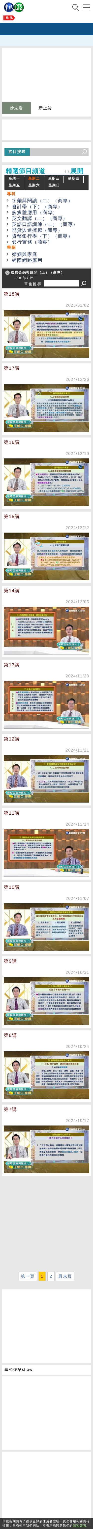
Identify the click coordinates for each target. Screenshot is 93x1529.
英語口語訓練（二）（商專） (45, 224)
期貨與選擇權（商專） (37, 230)
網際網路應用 (27, 260)
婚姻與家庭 (24, 254)
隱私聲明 (79, 1525)
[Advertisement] (46, 1223)
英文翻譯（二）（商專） (40, 218)
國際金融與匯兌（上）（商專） (37, 272)
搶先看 (16, 108)
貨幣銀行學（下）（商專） (42, 236)
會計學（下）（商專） (37, 206)
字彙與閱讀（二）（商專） (42, 200)
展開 (77, 171)
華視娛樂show (18, 1369)
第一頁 (28, 1276)
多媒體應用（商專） (35, 212)
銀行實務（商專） (32, 242)
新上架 (45, 108)
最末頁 (65, 1276)
